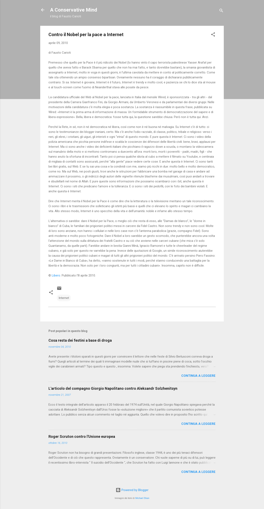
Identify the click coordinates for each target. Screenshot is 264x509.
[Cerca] (221, 11)
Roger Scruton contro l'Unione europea (81, 436)
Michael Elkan (142, 498)
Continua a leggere (198, 376)
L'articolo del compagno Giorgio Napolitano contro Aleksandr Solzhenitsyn (112, 388)
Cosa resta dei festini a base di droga (80, 340)
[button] (213, 35)
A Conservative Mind (73, 10)
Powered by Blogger (132, 490)
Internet (64, 298)
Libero (56, 275)
